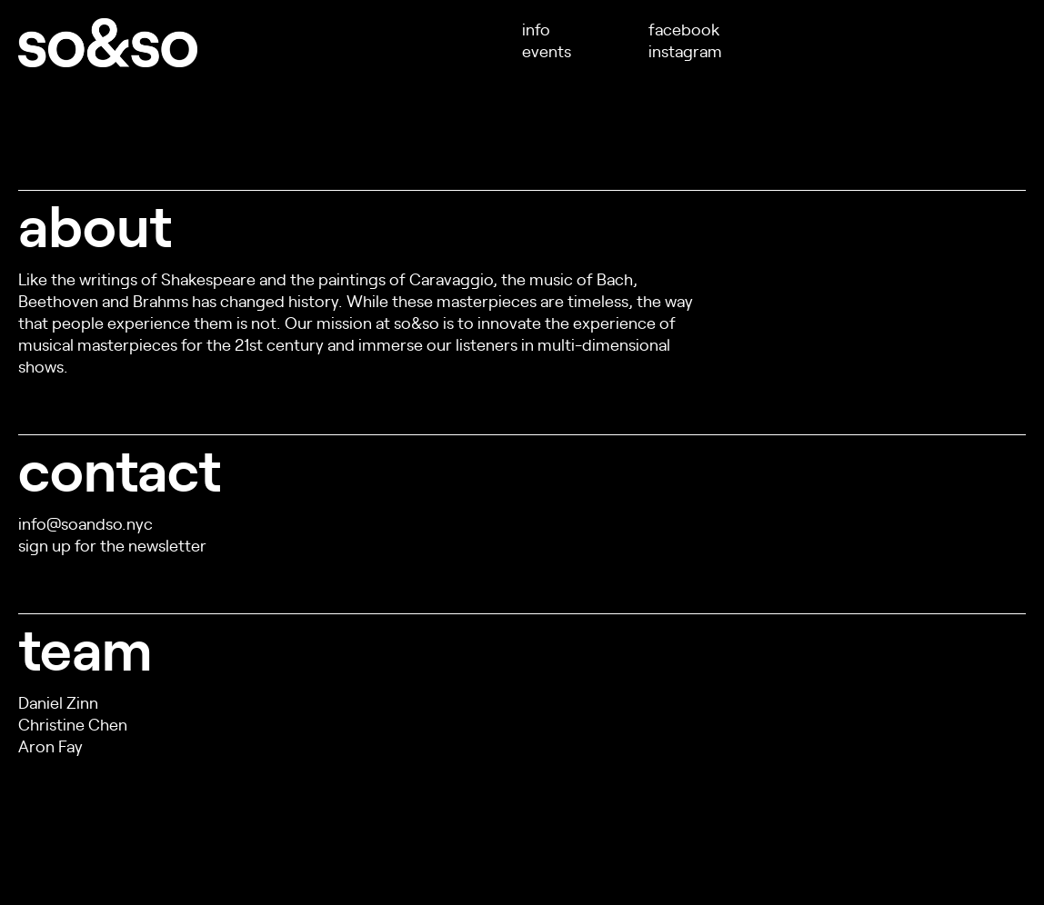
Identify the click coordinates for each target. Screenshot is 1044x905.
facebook (683, 28)
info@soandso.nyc (85, 523)
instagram (685, 50)
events (546, 50)
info (536, 28)
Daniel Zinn (58, 702)
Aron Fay (50, 745)
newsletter (167, 544)
